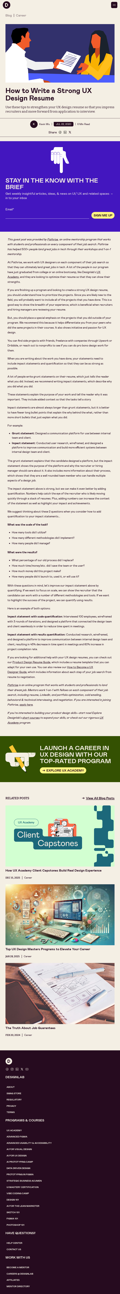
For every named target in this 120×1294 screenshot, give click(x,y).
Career (21, 15)
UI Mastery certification (23, 1187)
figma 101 (12, 1218)
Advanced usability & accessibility (29, 1143)
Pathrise (52, 239)
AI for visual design (19, 1149)
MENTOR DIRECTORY (18, 1286)
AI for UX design (17, 1155)
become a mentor (18, 1267)
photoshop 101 (15, 1225)
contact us (14, 1249)
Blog (8, 15)
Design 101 (13, 1199)
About (11, 1087)
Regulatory (14, 1099)
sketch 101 (13, 1212)
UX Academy (14, 1130)
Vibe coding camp (18, 1193)
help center (14, 1243)
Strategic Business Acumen (24, 1180)
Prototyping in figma (20, 1174)
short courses (31, 718)
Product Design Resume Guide (31, 662)
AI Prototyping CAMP (20, 1161)
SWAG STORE (14, 1093)
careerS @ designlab (20, 1273)
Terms (11, 1112)
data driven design (18, 1168)
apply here (26, 705)
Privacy (11, 1106)
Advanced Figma (17, 1136)
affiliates (13, 1280)
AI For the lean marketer (23, 1206)
